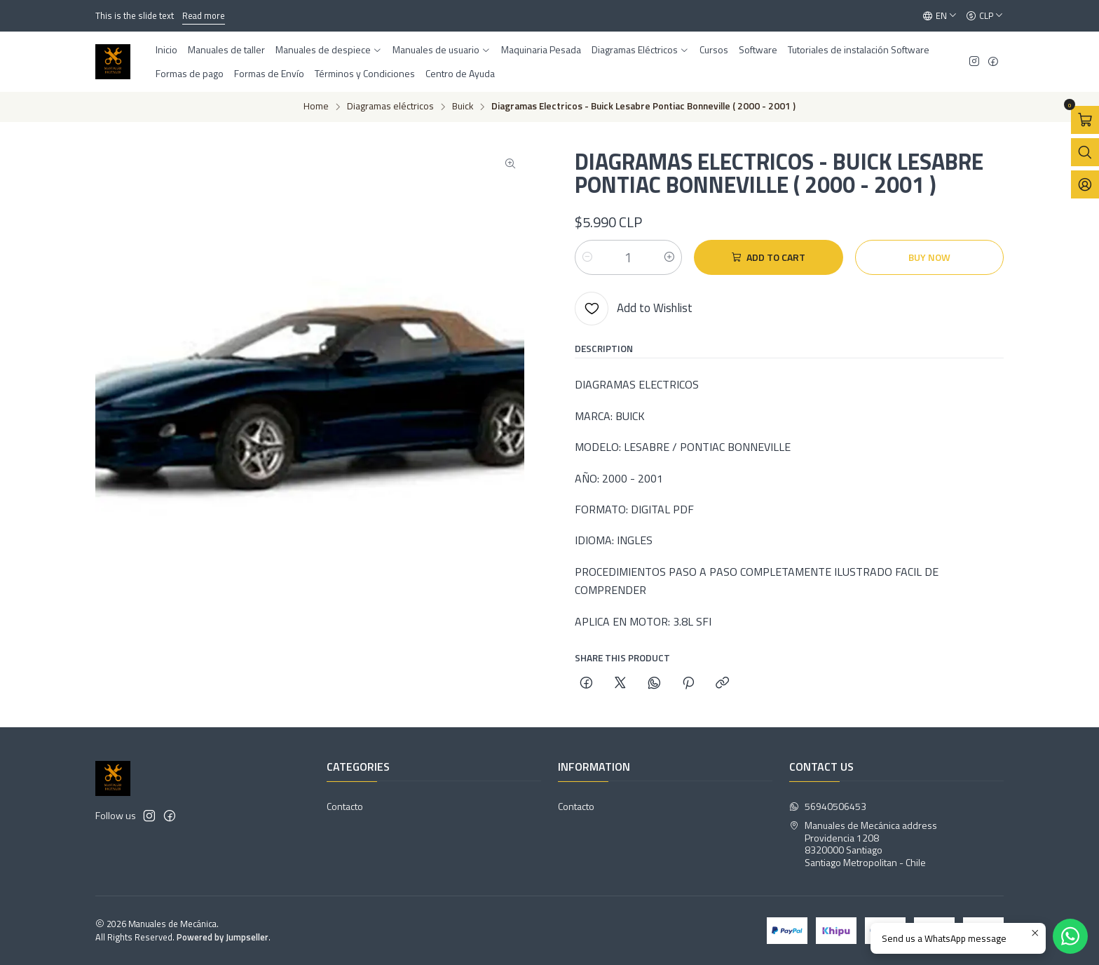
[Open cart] (1085, 120)
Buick (462, 107)
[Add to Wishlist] (633, 308)
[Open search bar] (1085, 152)
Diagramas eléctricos (390, 107)
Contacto (345, 806)
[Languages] (939, 16)
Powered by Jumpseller (222, 937)
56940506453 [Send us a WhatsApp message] (827, 806)
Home (316, 107)
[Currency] (985, 16)
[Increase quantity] (669, 257)
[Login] (1085, 184)
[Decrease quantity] (587, 257)
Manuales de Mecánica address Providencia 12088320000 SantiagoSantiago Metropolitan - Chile (863, 844)
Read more (203, 15)
